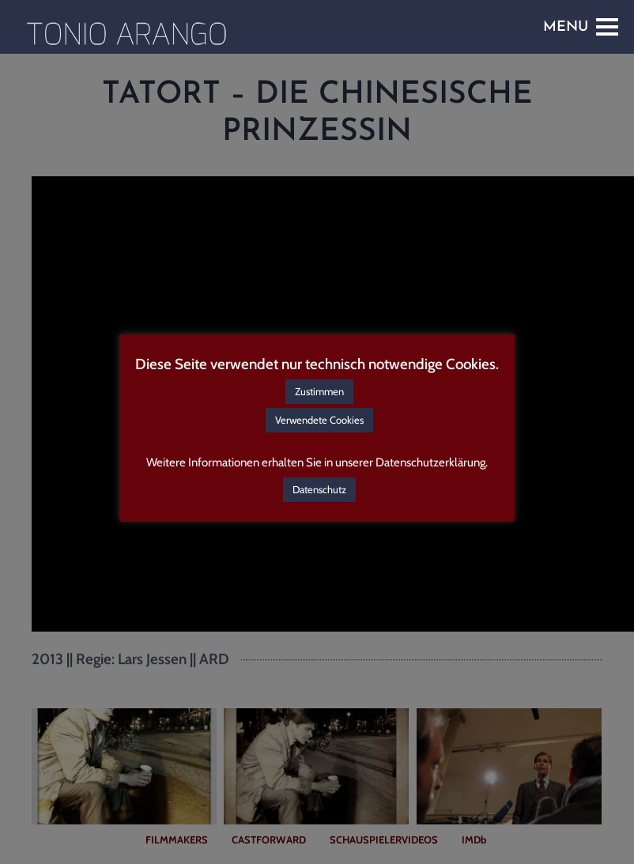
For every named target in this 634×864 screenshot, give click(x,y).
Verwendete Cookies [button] (319, 419)
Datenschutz (319, 489)
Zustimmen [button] (319, 391)
